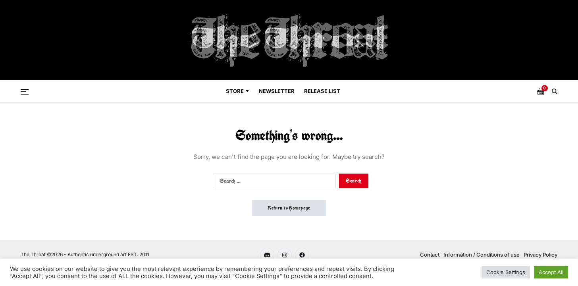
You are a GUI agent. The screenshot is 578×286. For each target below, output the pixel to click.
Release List (322, 91)
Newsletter (277, 91)
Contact (429, 254)
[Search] (554, 91)
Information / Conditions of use (481, 254)
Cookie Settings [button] (505, 272)
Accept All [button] (551, 272)
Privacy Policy (540, 254)
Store (237, 91)
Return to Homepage (289, 208)
